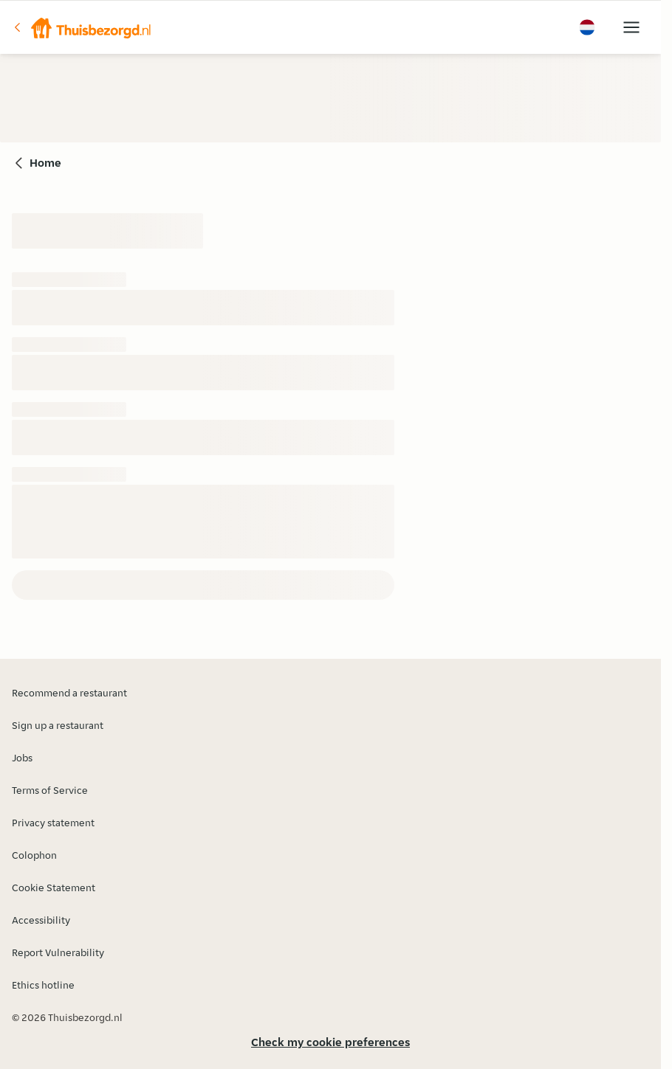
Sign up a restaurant (57, 725)
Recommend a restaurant (69, 692)
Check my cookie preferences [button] (330, 1042)
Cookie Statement (53, 887)
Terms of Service (50, 790)
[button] (82, 27)
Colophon (34, 855)
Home (45, 162)
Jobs (22, 757)
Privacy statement (53, 822)
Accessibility (41, 920)
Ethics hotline (43, 985)
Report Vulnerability (58, 952)
